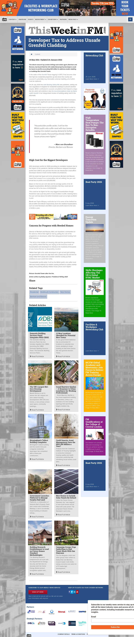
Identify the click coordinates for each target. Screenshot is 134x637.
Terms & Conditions (78, 634)
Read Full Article (37, 356)
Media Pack (73, 19)
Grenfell (44, 75)
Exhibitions (53, 19)
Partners (63, 19)
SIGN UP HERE (38, 592)
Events (30, 19)
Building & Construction (49, 292)
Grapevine (22, 19)
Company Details (64, 634)
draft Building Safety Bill (51, 85)
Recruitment (40, 19)
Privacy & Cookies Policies (96, 634)
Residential (34, 292)
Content (13, 19)
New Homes (65, 292)
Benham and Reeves (38, 297)
